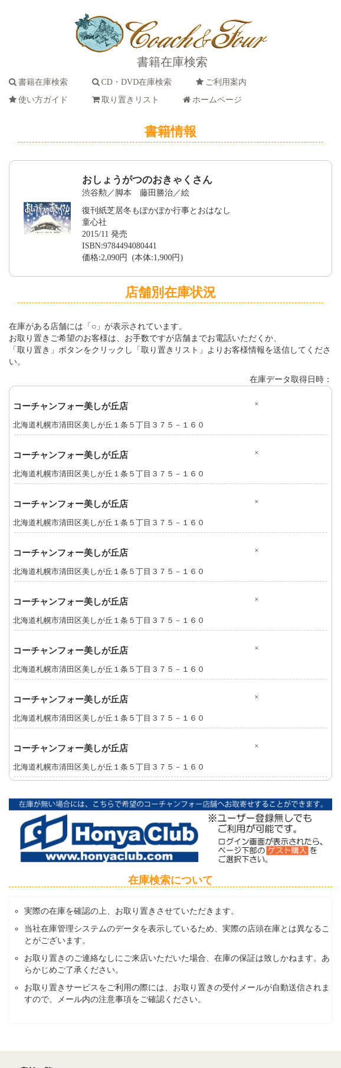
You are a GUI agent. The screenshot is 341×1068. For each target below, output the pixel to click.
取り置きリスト (127, 99)
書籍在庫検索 (40, 82)
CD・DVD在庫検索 (134, 82)
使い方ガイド (40, 99)
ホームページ (214, 99)
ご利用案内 (223, 82)
